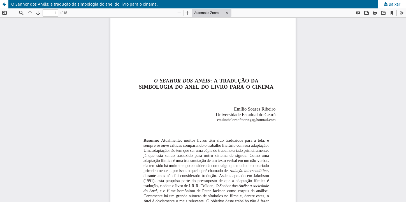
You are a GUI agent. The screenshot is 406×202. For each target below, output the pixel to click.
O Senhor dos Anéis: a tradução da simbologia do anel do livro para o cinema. (84, 4)
